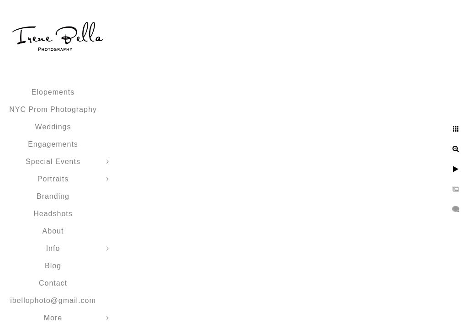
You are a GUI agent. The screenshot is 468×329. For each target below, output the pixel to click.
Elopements (53, 92)
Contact (53, 283)
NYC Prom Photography (53, 109)
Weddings (53, 127)
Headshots (53, 214)
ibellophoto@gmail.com (53, 300)
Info (53, 248)
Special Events (53, 161)
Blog (53, 266)
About (53, 231)
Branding (53, 196)
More (53, 318)
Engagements (53, 144)
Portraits (53, 179)
